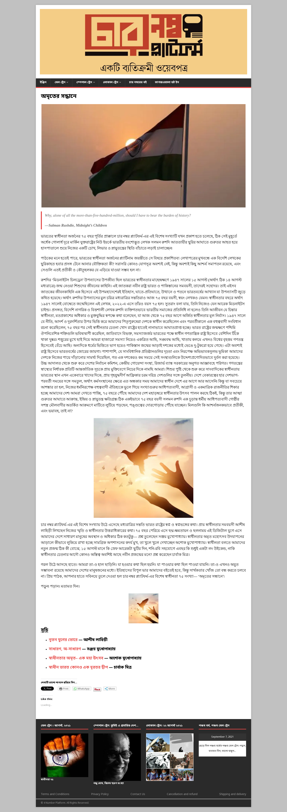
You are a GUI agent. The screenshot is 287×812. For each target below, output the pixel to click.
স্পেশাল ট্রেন (84, 82)
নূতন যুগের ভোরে (63, 640)
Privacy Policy (100, 794)
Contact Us (138, 794)
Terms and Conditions (55, 794)
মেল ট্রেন (60, 82)
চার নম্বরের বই (138, 82)
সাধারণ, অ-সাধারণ (65, 649)
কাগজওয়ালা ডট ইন (167, 82)
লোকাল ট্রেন (110, 82)
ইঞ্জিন (43, 82)
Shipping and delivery (232, 794)
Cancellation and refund (182, 794)
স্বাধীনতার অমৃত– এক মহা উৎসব (76, 658)
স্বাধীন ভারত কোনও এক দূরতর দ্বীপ (78, 667)
